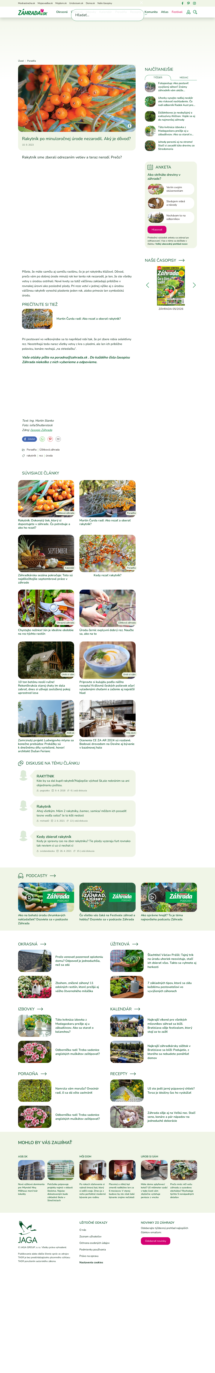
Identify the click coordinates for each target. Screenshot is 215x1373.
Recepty (135, 12)
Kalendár (105, 12)
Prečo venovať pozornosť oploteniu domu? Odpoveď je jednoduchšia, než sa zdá (79, 961)
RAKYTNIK (45, 776)
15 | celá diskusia (83, 851)
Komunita (151, 12)
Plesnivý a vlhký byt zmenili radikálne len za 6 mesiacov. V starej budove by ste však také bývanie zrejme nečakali (122, 1191)
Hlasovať (157, 229)
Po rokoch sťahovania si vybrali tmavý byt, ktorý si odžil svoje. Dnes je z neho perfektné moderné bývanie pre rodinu (92, 1191)
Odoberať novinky (155, 1241)
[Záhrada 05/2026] (171, 288)
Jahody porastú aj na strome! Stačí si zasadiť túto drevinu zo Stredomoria (176, 145)
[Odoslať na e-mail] (58, 439)
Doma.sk (90, 3)
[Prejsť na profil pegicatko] (23, 775)
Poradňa (121, 12)
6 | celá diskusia (77, 790)
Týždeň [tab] (158, 77)
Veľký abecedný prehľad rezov (171, 243)
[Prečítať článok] (46, 897)
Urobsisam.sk (76, 3)
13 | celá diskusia (77, 821)
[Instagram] (194, 3)
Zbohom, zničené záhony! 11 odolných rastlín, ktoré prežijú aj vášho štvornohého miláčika (77, 987)
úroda (49, 455)
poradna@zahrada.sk (71, 357)
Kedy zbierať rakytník (54, 836)
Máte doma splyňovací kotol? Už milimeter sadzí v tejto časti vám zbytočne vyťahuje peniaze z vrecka (154, 1191)
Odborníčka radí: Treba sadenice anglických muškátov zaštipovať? (77, 1052)
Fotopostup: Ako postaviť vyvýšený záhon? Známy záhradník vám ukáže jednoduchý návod (173, 87)
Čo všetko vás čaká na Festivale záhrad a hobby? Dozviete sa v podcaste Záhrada (107, 917)
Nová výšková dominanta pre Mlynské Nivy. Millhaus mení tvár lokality (31, 1189)
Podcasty (36, 875)
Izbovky (91, 12)
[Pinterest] (188, 3)
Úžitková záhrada (49, 449)
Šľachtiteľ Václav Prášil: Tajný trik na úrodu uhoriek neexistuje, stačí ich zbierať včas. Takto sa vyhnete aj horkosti (172, 961)
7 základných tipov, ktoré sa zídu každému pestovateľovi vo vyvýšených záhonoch (170, 987)
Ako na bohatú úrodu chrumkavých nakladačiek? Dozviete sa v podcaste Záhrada (43, 919)
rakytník (31, 455)
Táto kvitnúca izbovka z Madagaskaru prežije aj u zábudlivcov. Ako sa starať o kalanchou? (74, 1026)
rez (41, 455)
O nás (82, 1230)
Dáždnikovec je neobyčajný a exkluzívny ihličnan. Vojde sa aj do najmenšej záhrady (176, 116)
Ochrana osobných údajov (94, 1243)
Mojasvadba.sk (45, 3)
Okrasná (62, 12)
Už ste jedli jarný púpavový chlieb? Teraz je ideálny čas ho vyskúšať (171, 1090)
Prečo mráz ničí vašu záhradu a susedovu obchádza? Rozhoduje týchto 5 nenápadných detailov (182, 1191)
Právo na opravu (88, 1256)
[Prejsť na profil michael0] (23, 805)
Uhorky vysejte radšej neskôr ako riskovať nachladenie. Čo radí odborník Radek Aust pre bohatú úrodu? (175, 101)
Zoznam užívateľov (90, 1236)
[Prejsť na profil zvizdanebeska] (23, 836)
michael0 (43, 821)
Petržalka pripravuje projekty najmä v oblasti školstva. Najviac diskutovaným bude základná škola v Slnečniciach (60, 1192)
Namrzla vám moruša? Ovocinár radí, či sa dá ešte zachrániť (77, 1090)
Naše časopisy (104, 3)
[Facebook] (182, 3)
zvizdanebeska (46, 851)
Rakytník (44, 806)
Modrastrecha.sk (26, 3)
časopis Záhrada (41, 430)
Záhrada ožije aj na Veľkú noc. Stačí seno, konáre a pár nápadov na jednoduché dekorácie (171, 1117)
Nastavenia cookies (91, 1262)
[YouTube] (42, 439)
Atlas (164, 12)
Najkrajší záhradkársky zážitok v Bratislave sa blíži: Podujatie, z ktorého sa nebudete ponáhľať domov (169, 1052)
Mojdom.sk (61, 3)
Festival (177, 12)
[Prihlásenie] (188, 12)
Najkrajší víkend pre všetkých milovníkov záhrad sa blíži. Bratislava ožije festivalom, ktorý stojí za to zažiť (170, 1026)
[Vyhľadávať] (195, 12)
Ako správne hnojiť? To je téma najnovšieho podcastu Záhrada (162, 917)
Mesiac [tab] (184, 77)
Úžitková (77, 12)
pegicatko (43, 790)
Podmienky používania (92, 1249)
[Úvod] (32, 12)
